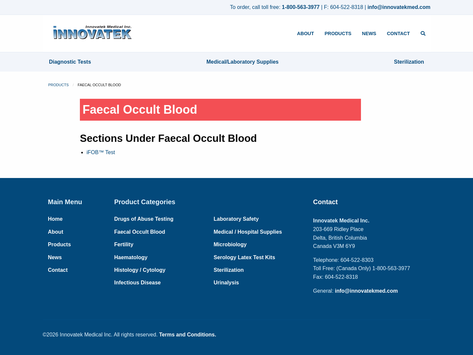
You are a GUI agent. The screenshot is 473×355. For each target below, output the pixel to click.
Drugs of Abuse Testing (144, 219)
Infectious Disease (137, 282)
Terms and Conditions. (187, 334)
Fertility (124, 244)
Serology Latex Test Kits (244, 257)
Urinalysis (226, 282)
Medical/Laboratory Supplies (243, 62)
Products (338, 33)
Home (55, 219)
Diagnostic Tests (70, 62)
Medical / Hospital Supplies (248, 232)
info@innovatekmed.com (399, 7)
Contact (398, 33)
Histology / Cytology (140, 270)
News (369, 33)
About (305, 33)
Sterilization (409, 62)
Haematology (131, 257)
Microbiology (230, 244)
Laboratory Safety (236, 219)
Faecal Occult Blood (139, 232)
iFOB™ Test (101, 152)
